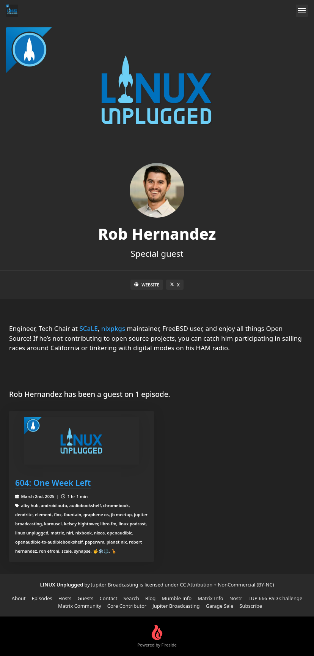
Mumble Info (177, 598)
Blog (150, 598)
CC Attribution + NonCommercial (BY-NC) (227, 584)
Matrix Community (79, 605)
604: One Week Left (53, 482)
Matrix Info (210, 598)
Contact (108, 598)
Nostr (235, 598)
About (19, 598)
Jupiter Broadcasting (175, 605)
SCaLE (88, 328)
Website (146, 285)
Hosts (65, 598)
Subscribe (250, 605)
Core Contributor (126, 605)
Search (131, 598)
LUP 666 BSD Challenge (275, 598)
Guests (85, 598)
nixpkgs (113, 328)
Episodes (42, 598)
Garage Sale (219, 605)
